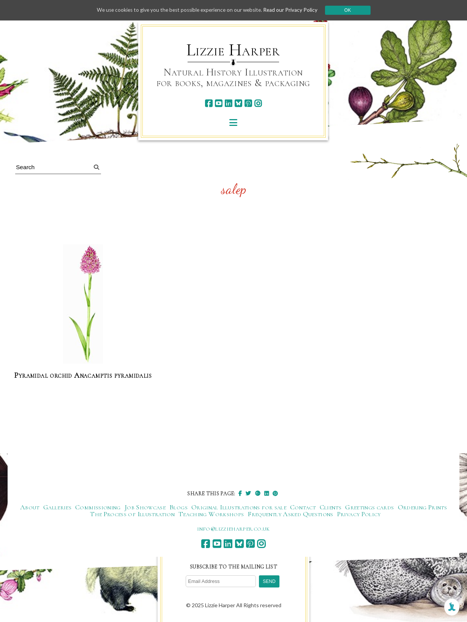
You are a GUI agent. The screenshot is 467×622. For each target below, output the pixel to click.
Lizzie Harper (233, 50)
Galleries (57, 507)
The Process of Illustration (132, 514)
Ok (352, 10)
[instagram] (258, 103)
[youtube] (218, 103)
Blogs (178, 507)
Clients (331, 507)
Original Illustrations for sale (238, 507)
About (29, 507)
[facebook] (208, 103)
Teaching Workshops (211, 514)
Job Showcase (145, 507)
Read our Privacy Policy (294, 10)
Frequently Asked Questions (290, 514)
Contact (303, 507)
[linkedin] (228, 103)
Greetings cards (369, 507)
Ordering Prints (422, 507)
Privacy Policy (359, 514)
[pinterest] (248, 103)
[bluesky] (238, 103)
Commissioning (98, 507)
